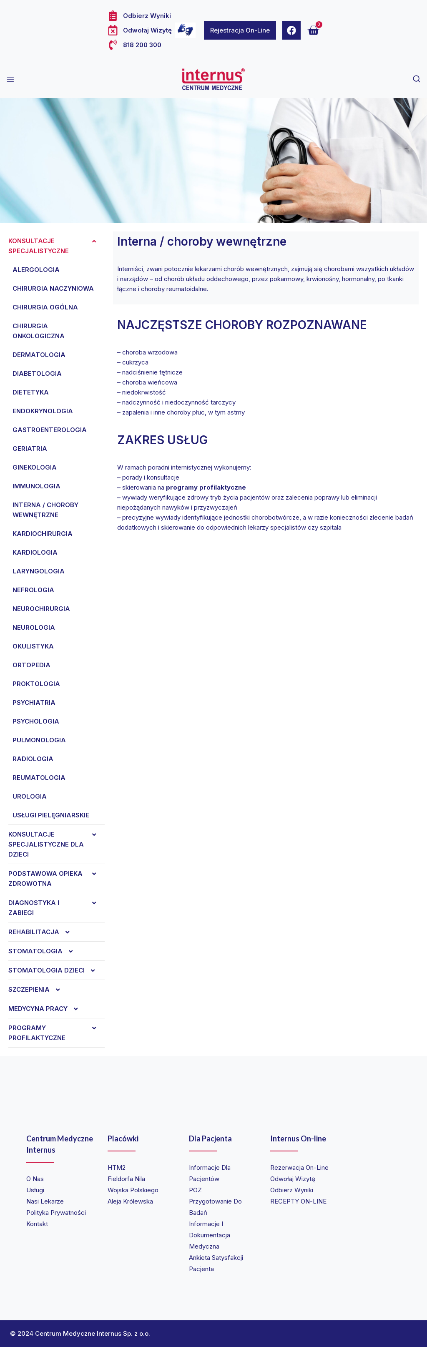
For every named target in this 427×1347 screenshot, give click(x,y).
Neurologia (34, 627)
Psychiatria (34, 702)
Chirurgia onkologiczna (39, 331)
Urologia (30, 796)
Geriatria (30, 448)
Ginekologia (35, 467)
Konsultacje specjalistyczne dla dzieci (56, 844)
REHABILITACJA (43, 932)
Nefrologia (33, 590)
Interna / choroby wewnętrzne (45, 510)
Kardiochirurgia (43, 534)
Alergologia (36, 270)
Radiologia (33, 759)
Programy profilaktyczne (56, 1033)
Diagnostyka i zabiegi (56, 908)
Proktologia (36, 684)
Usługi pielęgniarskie (51, 815)
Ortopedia (31, 665)
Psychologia (36, 721)
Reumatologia (39, 778)
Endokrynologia (43, 411)
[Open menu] (10, 79)
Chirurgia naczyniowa (53, 288)
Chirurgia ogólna (45, 307)
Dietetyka (31, 392)
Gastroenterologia (50, 430)
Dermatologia (39, 355)
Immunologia (36, 486)
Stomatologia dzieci (55, 970)
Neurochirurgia (41, 609)
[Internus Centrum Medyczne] (213, 79)
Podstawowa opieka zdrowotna (56, 879)
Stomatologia (44, 951)
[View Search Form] (416, 79)
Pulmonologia (39, 740)
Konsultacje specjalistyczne (56, 246)
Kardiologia (35, 552)
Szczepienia (38, 990)
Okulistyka (33, 646)
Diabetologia (37, 373)
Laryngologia (39, 571)
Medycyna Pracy (47, 1009)
